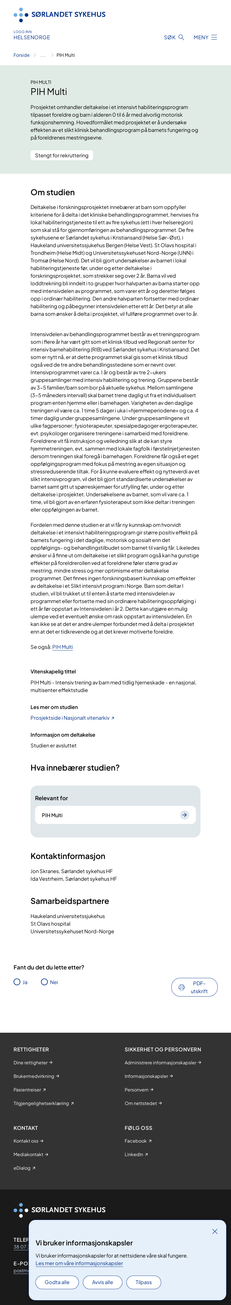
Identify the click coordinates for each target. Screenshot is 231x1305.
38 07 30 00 (27, 1247)
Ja (25, 982)
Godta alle (57, 1282)
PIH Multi (62, 646)
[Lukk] (214, 1231)
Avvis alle (102, 1282)
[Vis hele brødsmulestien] (43, 55)
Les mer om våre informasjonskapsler (79, 1263)
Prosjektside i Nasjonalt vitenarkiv (70, 717)
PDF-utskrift (199, 987)
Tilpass (144, 1282)
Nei (54, 982)
